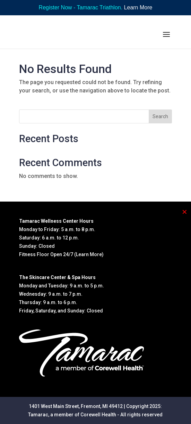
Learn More (138, 7)
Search (160, 116)
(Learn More (88, 254)
